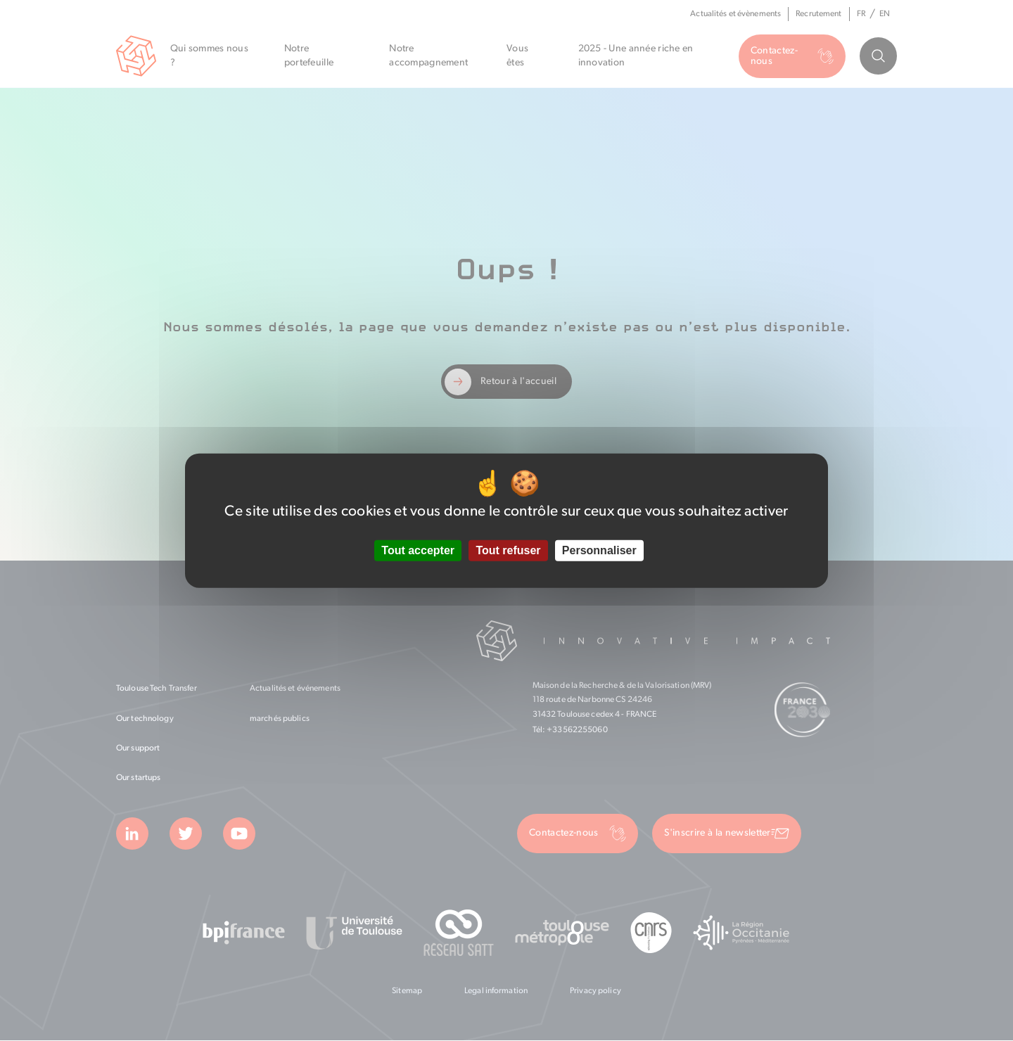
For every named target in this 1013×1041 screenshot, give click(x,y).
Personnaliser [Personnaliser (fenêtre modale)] (599, 550)
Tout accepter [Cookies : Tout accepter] (417, 550)
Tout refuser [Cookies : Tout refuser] (508, 550)
